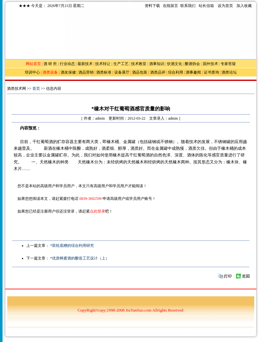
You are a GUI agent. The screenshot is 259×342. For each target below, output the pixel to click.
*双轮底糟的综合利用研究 (72, 245)
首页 (36, 88)
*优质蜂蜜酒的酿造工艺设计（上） (79, 258)
